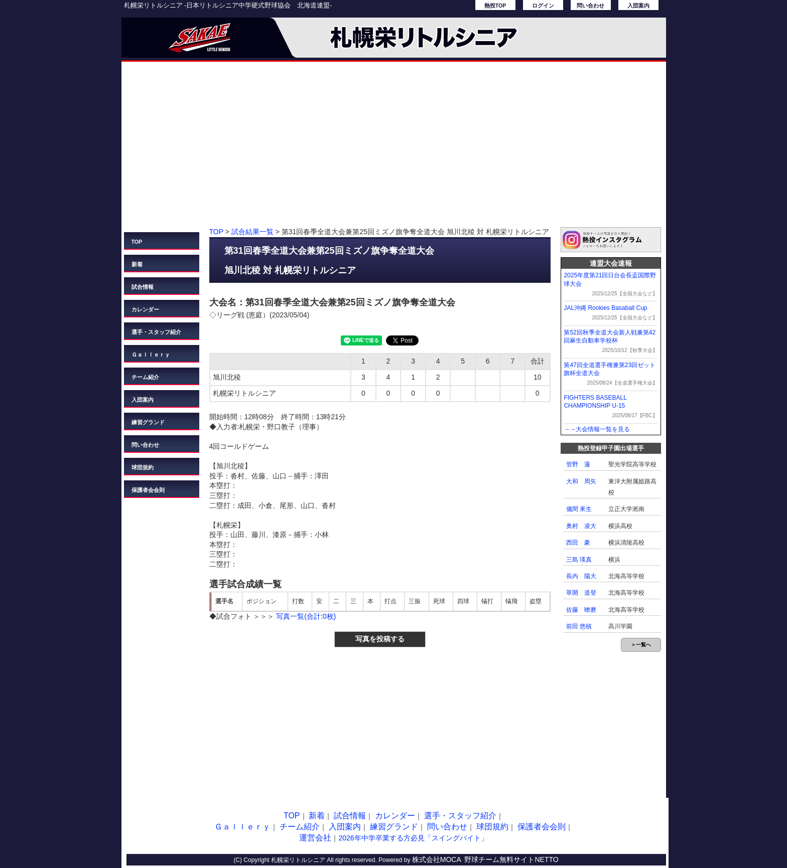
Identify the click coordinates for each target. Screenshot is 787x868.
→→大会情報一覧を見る (597, 429)
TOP (137, 242)
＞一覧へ (641, 644)
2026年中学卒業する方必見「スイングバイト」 (412, 838)
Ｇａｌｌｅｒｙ (151, 355)
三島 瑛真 (579, 559)
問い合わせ (590, 6)
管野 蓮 (578, 464)
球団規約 (143, 467)
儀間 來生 (579, 508)
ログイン (543, 6)
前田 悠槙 (579, 626)
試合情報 (143, 287)
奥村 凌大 (581, 526)
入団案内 (638, 6)
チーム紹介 (145, 377)
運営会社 (315, 837)
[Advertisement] (394, 149)
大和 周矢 (581, 481)
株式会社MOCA (436, 859)
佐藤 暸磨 (581, 609)
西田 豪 (578, 542)
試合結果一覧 (252, 232)
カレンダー (145, 309)
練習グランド (148, 422)
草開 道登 (581, 592)
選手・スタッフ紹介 (156, 332)
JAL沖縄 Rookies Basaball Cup (605, 307)
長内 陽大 (581, 576)
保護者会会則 (148, 490)
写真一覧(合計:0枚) (306, 616)
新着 (137, 264)
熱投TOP (495, 6)
